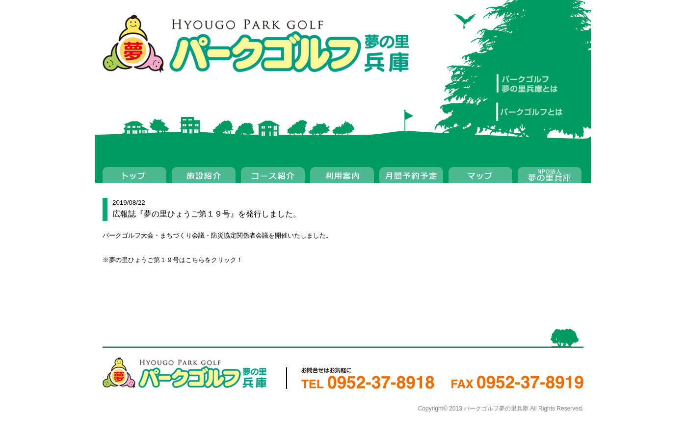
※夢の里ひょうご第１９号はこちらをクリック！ (173, 260)
